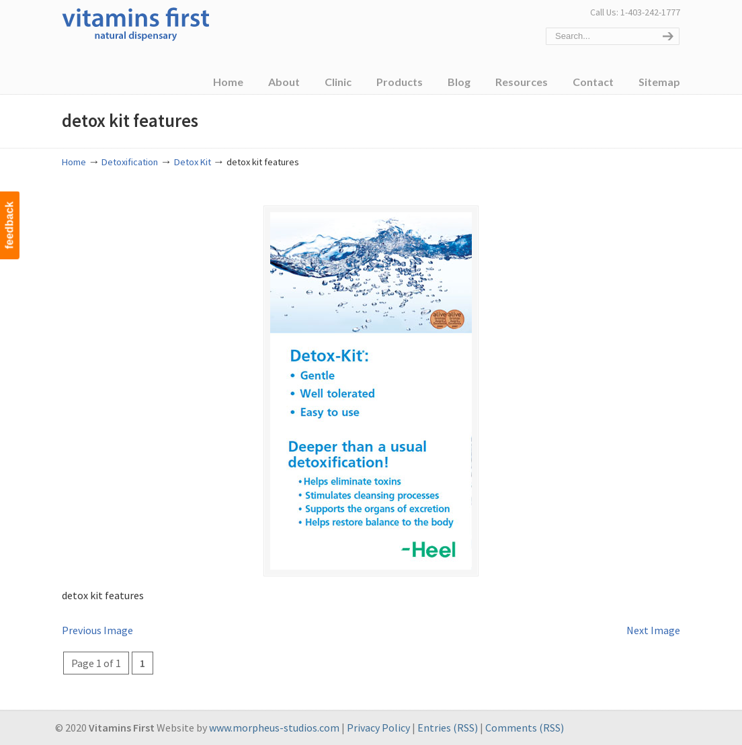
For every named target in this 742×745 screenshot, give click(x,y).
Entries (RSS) (447, 727)
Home (74, 162)
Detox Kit (192, 162)
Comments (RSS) (524, 727)
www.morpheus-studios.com (274, 727)
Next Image (653, 630)
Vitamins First (136, 23)
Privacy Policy (378, 727)
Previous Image (97, 630)
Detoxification (129, 162)
